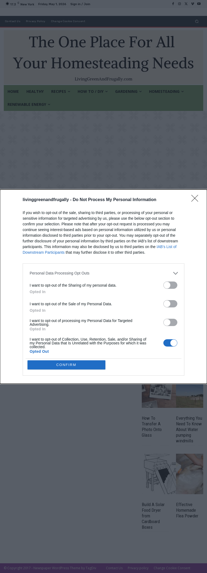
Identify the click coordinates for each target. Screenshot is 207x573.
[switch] (170, 285)
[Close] (196, 200)
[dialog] (103, 286)
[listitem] (103, 273)
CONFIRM (66, 365)
